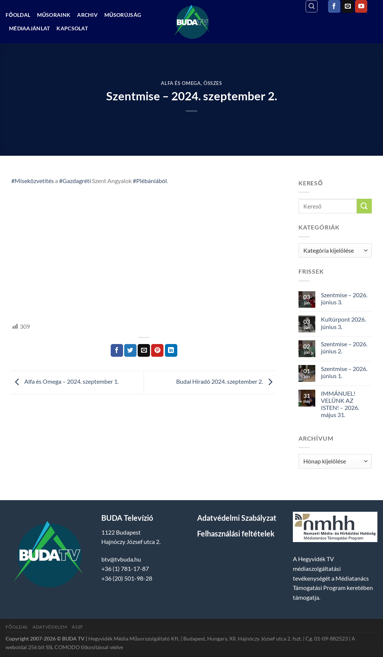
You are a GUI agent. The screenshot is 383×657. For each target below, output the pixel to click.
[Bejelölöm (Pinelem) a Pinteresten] (157, 350)
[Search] (312, 6)
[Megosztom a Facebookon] (117, 350)
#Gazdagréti (75, 180)
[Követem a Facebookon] (334, 6)
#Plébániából (150, 180)
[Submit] (364, 206)
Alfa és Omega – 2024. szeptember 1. (65, 381)
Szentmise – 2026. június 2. (344, 347)
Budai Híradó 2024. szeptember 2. (226, 381)
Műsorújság (122, 15)
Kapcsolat (72, 28)
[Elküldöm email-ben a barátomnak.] (144, 350)
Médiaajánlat (29, 28)
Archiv (87, 15)
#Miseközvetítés (32, 180)
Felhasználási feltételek (236, 533)
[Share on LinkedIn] (171, 350)
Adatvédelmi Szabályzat (236, 517)
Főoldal (18, 15)
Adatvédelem (50, 627)
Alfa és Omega (180, 83)
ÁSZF (77, 627)
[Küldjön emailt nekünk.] (347, 6)
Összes (212, 83)
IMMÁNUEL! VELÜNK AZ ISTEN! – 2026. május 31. (340, 404)
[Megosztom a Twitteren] (130, 350)
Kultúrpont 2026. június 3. (343, 323)
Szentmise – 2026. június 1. (344, 372)
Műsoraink (53, 15)
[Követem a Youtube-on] (361, 6)
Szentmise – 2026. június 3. (344, 298)
